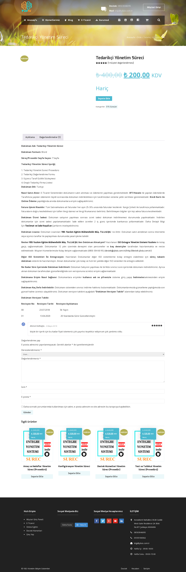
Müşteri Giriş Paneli (34, 519)
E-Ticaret (30, 523)
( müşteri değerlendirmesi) (121, 63)
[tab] (30, 137)
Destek (124, 568)
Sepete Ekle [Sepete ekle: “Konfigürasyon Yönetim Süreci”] (74, 473)
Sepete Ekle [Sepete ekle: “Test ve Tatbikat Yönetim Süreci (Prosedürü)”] (148, 476)
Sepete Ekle (104, 98)
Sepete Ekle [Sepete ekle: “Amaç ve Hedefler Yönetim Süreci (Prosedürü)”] (37, 476)
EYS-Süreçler (111, 107)
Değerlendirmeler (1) (50, 137)
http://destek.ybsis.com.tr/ (138, 250)
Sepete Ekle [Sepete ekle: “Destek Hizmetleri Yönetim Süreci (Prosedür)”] (111, 476)
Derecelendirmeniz (31, 350)
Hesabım (135, 568)
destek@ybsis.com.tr (115, 250)
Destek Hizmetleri (34, 531)
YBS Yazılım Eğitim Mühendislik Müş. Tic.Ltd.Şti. (53, 242)
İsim (24, 387)
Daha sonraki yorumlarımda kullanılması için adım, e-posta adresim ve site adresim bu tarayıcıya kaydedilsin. (77, 406)
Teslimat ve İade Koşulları (38, 225)
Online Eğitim (32, 527)
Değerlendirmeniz (31, 358)
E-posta (26, 396)
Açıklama (30, 137)
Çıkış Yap (30, 534)
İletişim (147, 568)
